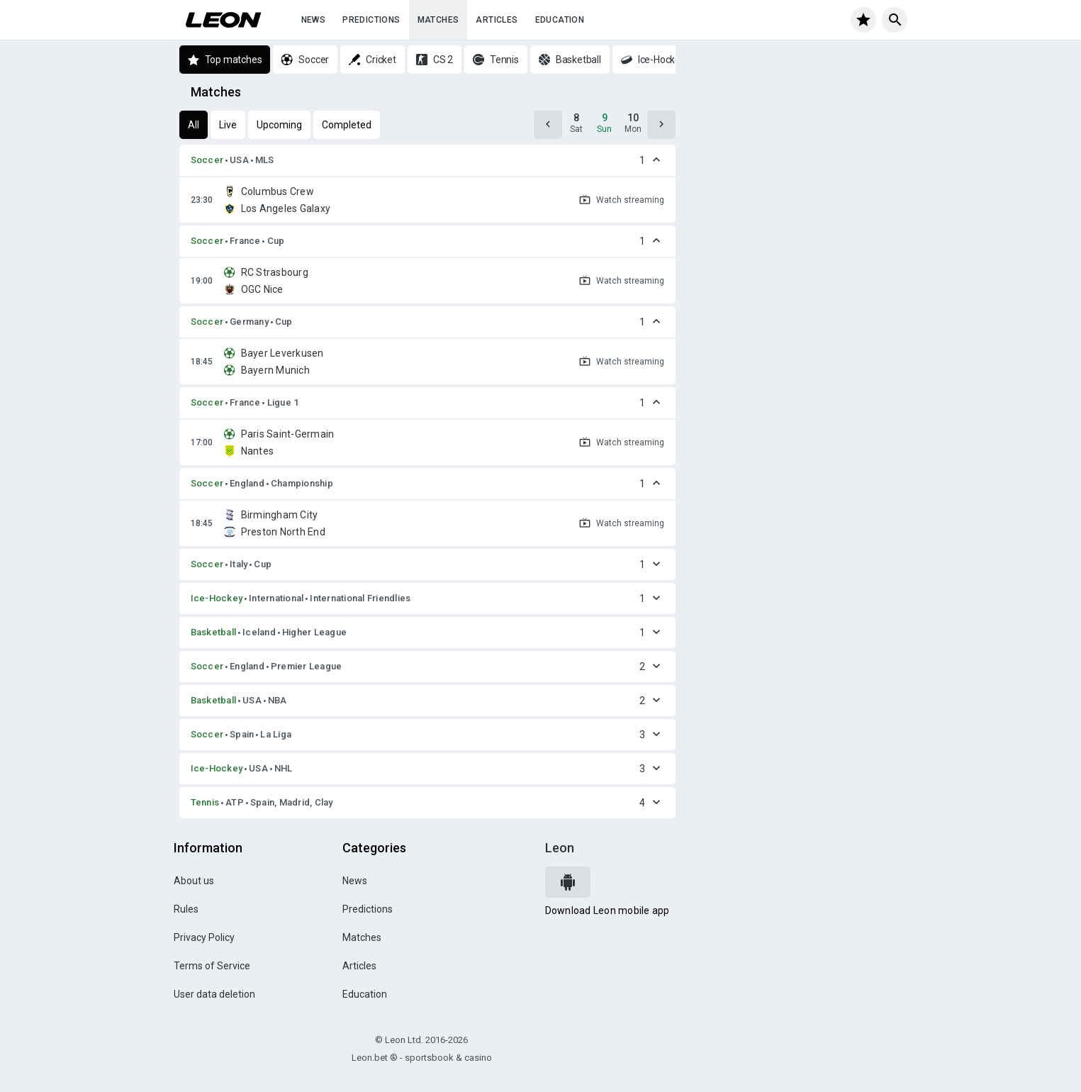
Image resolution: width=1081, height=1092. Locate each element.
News (313, 20)
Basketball (214, 632)
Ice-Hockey (217, 598)
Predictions (371, 20)
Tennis (205, 802)
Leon (559, 847)
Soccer (207, 160)
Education (560, 20)
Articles (496, 20)
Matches (438, 20)
